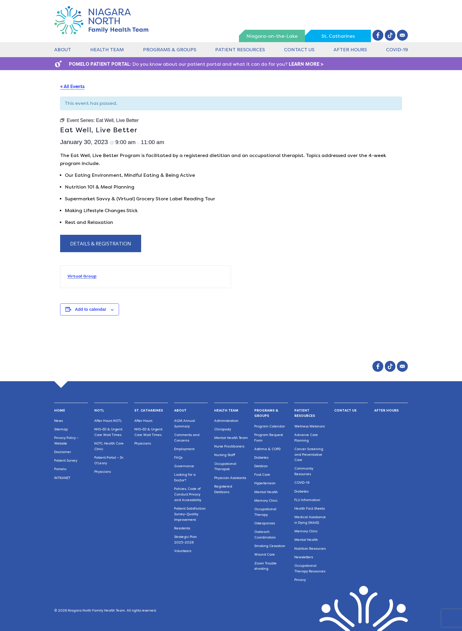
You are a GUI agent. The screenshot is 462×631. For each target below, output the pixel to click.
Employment (184, 449)
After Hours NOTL (108, 421)
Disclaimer (62, 452)
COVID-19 (397, 49)
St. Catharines (338, 36)
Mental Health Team (231, 438)
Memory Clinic (266, 501)
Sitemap (61, 429)
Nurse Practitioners (229, 446)
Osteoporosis (264, 523)
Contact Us (299, 49)
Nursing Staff (224, 455)
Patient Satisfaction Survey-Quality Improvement (190, 514)
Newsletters (303, 557)
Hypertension (264, 483)
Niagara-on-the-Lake (272, 36)
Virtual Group (82, 276)
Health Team (107, 49)
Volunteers (182, 551)
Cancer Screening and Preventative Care (308, 454)
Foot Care (262, 475)
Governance (184, 466)
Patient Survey (65, 460)
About (62, 49)
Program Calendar (269, 426)
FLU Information (307, 500)
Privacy (300, 580)
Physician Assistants (230, 478)
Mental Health (266, 492)
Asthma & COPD (267, 449)
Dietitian (261, 466)
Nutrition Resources (310, 549)
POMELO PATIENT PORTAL (99, 64)
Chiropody (222, 429)
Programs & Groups (169, 49)
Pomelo (60, 469)
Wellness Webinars (309, 426)
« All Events (72, 86)
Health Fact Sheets (309, 509)
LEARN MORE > (306, 64)
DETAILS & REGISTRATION (100, 243)
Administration (226, 421)
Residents (182, 528)
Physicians (102, 472)
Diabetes (261, 458)
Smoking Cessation (269, 546)
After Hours (350, 49)
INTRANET (62, 478)
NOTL (99, 410)
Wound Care (264, 554)
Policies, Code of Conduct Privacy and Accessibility (187, 494)
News (58, 421)
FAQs (178, 458)
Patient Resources (240, 49)
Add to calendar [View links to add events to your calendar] (90, 309)
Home (59, 410)
